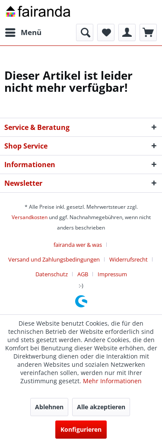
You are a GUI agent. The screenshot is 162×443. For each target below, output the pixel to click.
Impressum (112, 274)
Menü (23, 31)
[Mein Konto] (127, 32)
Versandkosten (30, 217)
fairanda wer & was (78, 245)
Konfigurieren (81, 429)
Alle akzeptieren (101, 407)
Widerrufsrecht (128, 259)
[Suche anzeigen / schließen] (84, 32)
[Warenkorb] (148, 32)
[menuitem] (23, 32)
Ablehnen (49, 407)
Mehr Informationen (112, 381)
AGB (82, 274)
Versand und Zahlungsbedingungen (54, 259)
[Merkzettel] (105, 32)
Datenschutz (51, 274)
